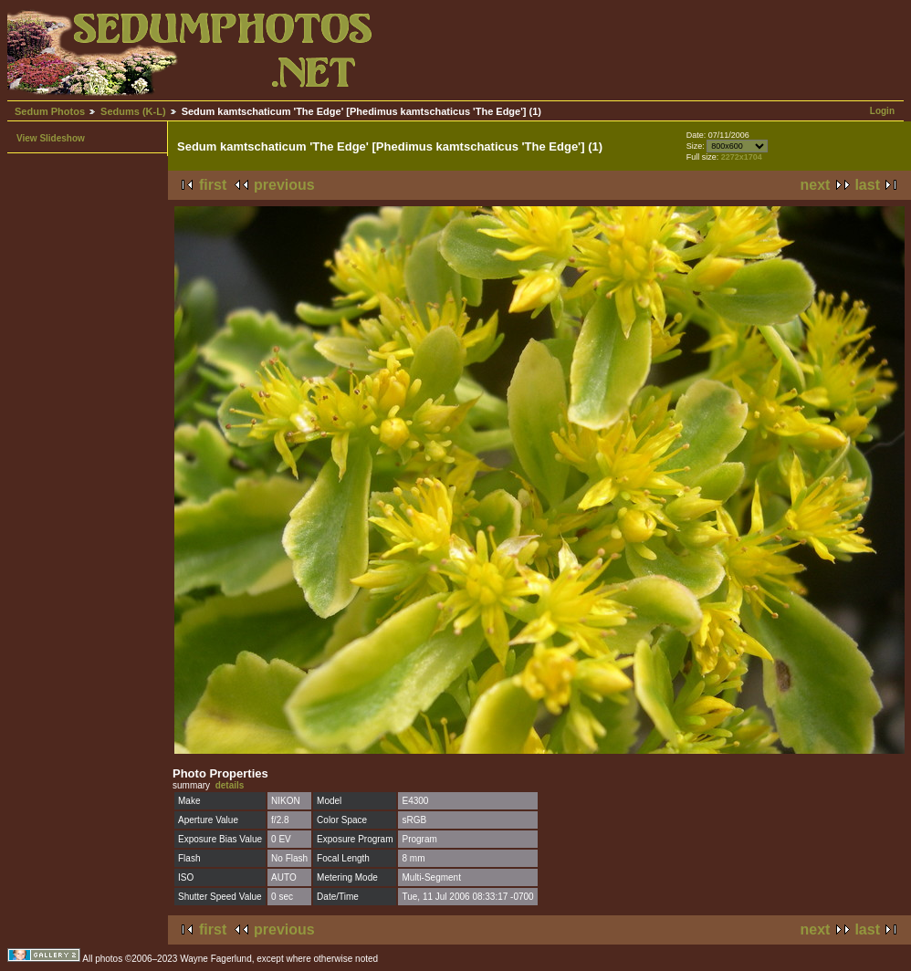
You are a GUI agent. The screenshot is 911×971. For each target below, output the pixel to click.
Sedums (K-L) (133, 111)
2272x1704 (741, 157)
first (212, 185)
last (867, 185)
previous (284, 185)
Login (882, 111)
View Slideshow (50, 138)
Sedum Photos (50, 111)
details (230, 785)
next (816, 185)
